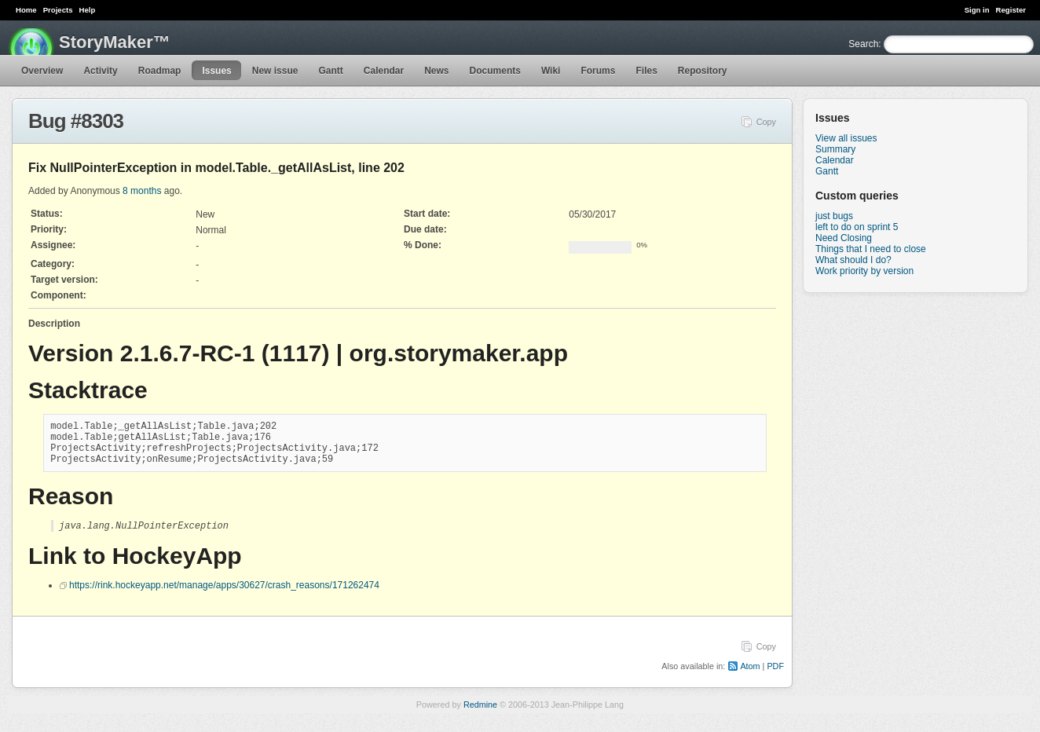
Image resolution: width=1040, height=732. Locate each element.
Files (646, 70)
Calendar (384, 70)
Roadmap (159, 70)
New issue (275, 70)
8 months (142, 190)
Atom (750, 677)
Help (87, 9)
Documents (495, 70)
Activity (100, 70)
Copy (766, 121)
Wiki (551, 70)
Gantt (330, 70)
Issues (216, 70)
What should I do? (853, 259)
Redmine (480, 715)
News (436, 70)
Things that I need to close (870, 248)
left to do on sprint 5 (856, 226)
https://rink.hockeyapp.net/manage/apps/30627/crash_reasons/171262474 (224, 596)
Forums (597, 70)
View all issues (846, 138)
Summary (835, 149)
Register (1011, 9)
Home (26, 9)
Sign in (977, 9)
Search (863, 43)
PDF (775, 677)
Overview (42, 70)
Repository (702, 70)
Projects (58, 9)
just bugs (834, 215)
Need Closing (843, 237)
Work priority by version (864, 270)
